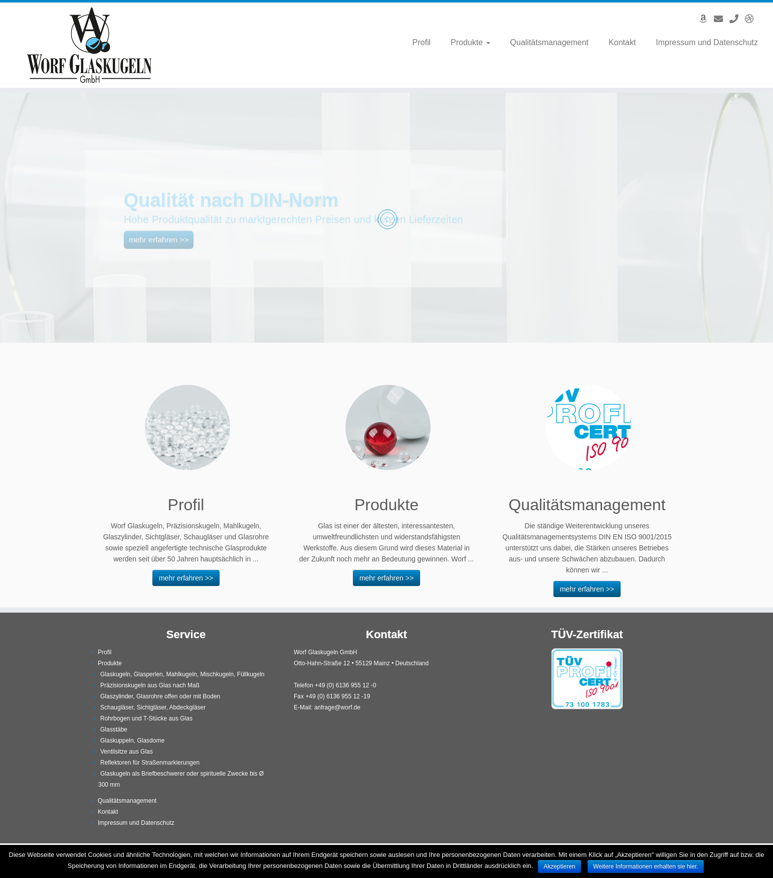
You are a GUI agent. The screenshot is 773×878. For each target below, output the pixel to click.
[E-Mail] (721, 19)
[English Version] (752, 19)
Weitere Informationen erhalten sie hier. (645, 866)
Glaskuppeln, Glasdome (132, 740)
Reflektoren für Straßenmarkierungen (150, 762)
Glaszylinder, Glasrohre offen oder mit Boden (160, 696)
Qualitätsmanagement (549, 42)
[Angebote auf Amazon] (706, 19)
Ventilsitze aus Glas (126, 751)
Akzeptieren (559, 866)
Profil (422, 42)
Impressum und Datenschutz (707, 42)
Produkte (470, 42)
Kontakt (622, 42)
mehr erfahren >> (186, 578)
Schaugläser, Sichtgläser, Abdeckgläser (153, 707)
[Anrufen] (737, 19)
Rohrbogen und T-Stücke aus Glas (146, 718)
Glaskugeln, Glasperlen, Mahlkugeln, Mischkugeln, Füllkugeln (182, 674)
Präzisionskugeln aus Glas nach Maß (150, 685)
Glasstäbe (113, 729)
